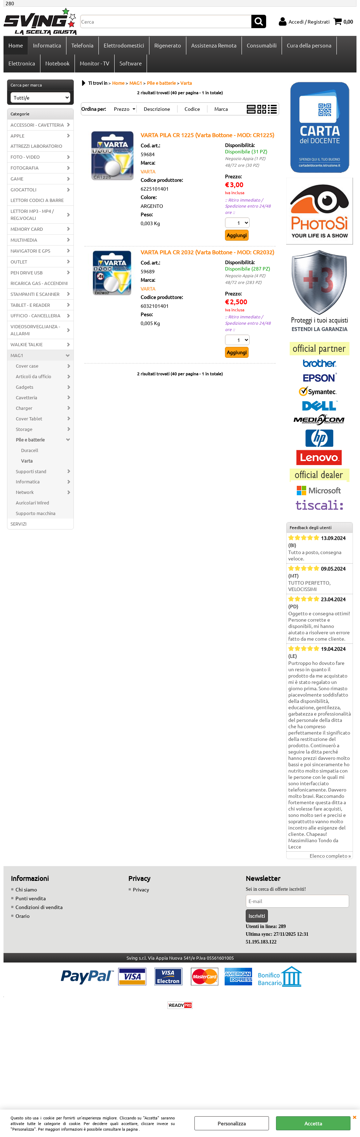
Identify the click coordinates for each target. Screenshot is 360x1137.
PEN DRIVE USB (27, 272)
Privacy (141, 889)
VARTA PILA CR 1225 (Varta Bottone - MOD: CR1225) (207, 134)
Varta (27, 461)
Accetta (313, 1123)
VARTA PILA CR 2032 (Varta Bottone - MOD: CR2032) (207, 251)
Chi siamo (26, 889)
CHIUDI (354, 1116)
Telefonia (82, 45)
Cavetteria (26, 397)
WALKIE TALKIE (27, 344)
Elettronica (21, 63)
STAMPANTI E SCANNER (35, 294)
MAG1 (17, 355)
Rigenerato (167, 45)
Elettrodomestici (124, 45)
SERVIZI (19, 524)
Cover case (27, 366)
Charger (24, 408)
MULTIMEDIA (24, 240)
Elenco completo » (330, 855)
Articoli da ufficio (33, 376)
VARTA (148, 171)
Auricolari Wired (32, 503)
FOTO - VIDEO (25, 157)
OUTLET (19, 262)
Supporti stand (31, 471)
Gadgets (24, 387)
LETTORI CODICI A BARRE (37, 200)
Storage (24, 429)
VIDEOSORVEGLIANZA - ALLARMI (35, 329)
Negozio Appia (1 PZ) (245, 158)
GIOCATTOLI (24, 189)
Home (15, 45)
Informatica (47, 45)
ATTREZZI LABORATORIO (36, 146)
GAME (17, 179)
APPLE (17, 136)
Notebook (57, 63)
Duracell (29, 450)
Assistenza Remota (214, 45)
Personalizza (232, 1123)
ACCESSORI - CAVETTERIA (37, 125)
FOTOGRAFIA (25, 168)
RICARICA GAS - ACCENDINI (39, 283)
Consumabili (262, 45)
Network (25, 492)
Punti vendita (30, 898)
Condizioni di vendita (39, 907)
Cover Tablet (29, 418)
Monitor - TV (94, 63)
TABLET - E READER (30, 305)
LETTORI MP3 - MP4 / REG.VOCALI (32, 214)
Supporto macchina (36, 513)
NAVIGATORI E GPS (30, 251)
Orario (22, 916)
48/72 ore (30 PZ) (242, 165)
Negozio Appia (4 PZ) (245, 275)
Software (131, 63)
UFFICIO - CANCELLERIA (35, 315)
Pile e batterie (30, 440)
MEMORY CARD (27, 229)
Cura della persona (309, 45)
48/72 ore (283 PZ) (243, 282)
